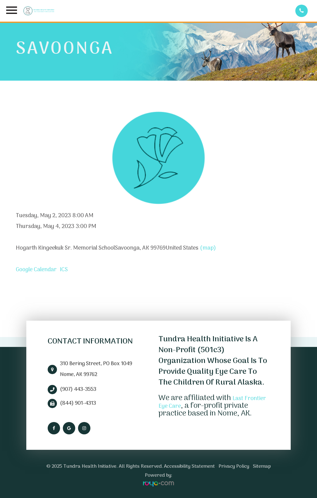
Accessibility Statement (189, 466)
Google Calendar (36, 269)
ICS (64, 269)
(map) (208, 248)
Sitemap (262, 466)
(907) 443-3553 (78, 389)
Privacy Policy (234, 466)
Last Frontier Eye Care (202, 402)
